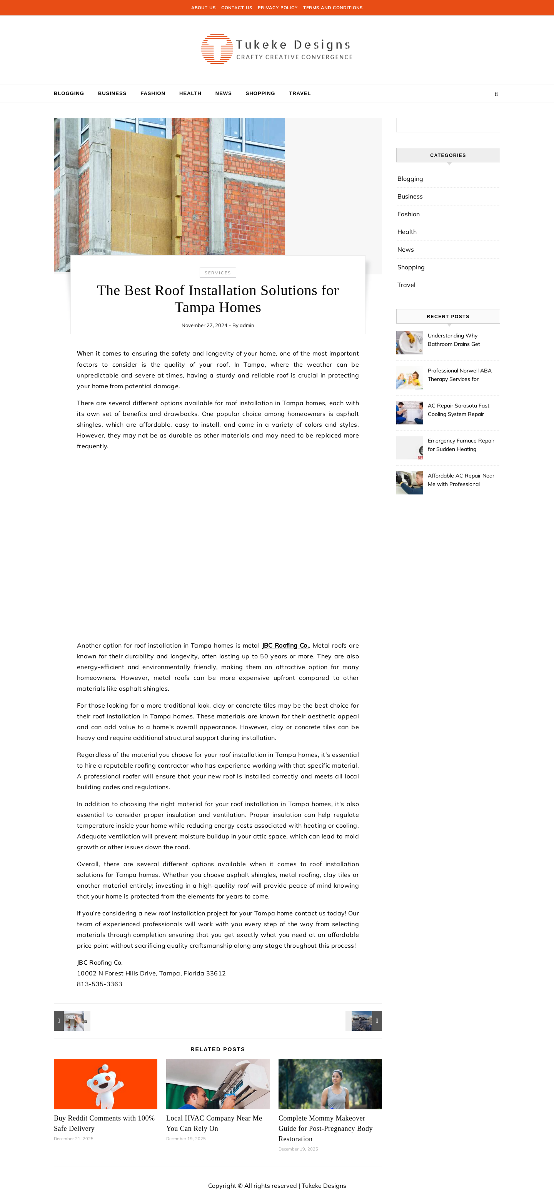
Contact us (236, 7)
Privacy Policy (278, 7)
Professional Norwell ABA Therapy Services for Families (460, 375)
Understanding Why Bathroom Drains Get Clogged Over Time (454, 340)
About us (203, 7)
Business (112, 93)
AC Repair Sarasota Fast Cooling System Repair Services (458, 410)
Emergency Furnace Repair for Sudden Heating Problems (461, 445)
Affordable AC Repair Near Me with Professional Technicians (461, 480)
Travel (300, 93)
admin (247, 325)
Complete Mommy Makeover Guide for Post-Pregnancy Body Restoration (326, 1128)
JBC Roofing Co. (285, 645)
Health (190, 93)
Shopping (260, 93)
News (223, 93)
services (218, 273)
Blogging (69, 93)
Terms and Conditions (333, 7)
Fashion (152, 93)
